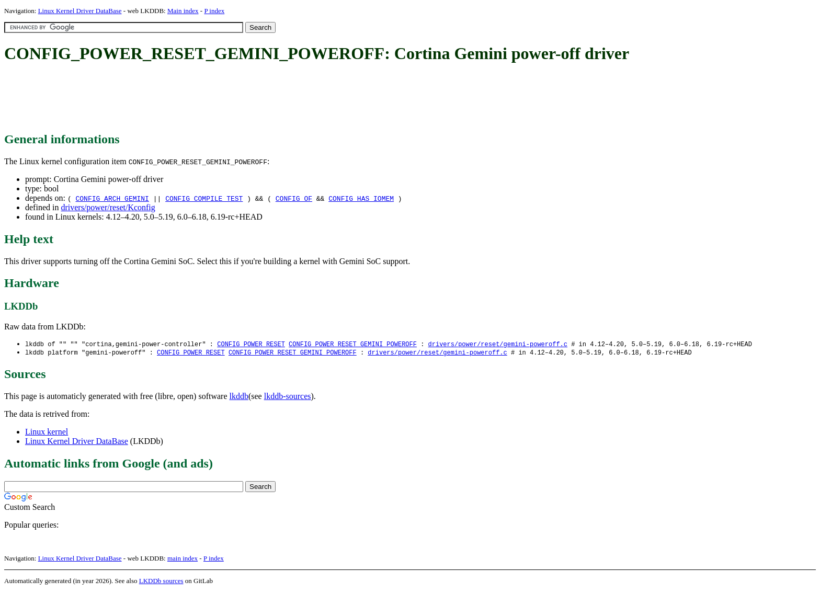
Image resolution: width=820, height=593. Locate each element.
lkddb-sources (287, 397)
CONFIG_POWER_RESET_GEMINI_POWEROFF (353, 344)
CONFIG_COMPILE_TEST (204, 198)
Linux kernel (46, 432)
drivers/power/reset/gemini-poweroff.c (497, 344)
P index (214, 11)
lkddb (239, 397)
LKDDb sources (161, 582)
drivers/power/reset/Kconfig (108, 207)
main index (182, 559)
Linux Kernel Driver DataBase (80, 11)
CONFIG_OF (294, 198)
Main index (183, 11)
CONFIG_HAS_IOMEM (361, 198)
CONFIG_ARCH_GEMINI (112, 198)
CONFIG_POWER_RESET (251, 344)
